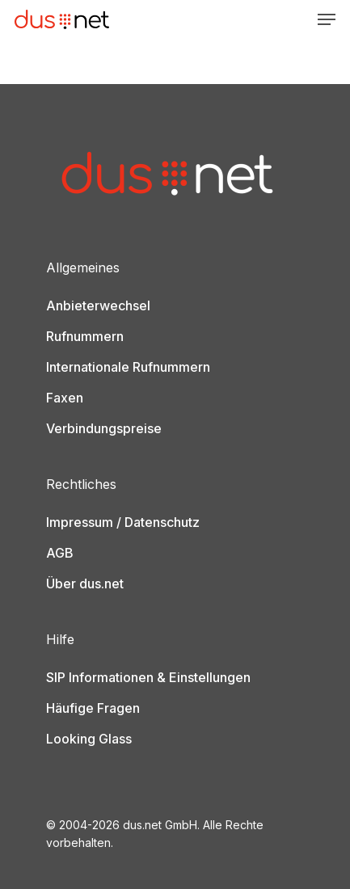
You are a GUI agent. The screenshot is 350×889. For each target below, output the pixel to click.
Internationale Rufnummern (128, 367)
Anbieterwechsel (98, 305)
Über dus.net (85, 583)
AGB (60, 553)
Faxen (64, 398)
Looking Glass (89, 739)
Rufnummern (85, 336)
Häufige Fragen (93, 708)
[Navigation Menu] (326, 19)
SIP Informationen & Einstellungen (148, 677)
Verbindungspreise (104, 428)
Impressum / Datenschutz (123, 522)
